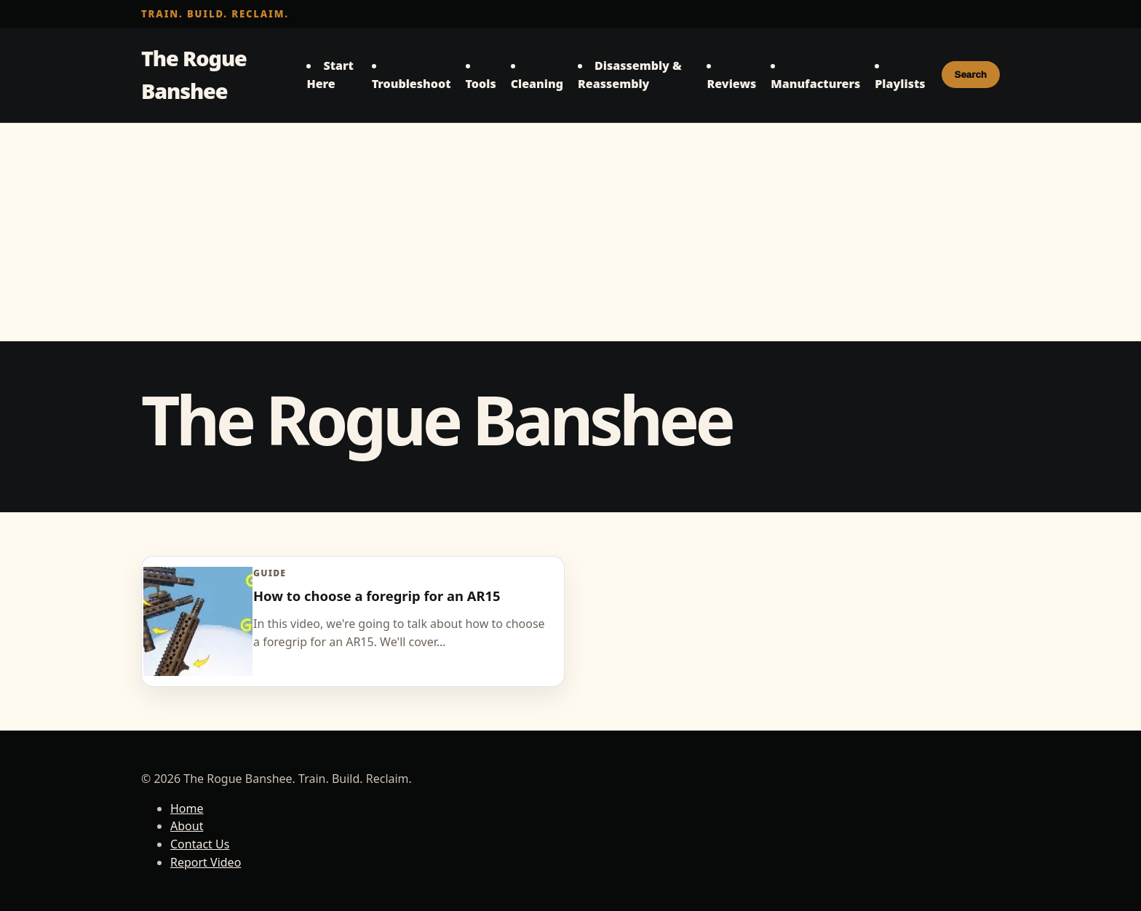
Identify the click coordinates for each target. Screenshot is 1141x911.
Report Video (205, 862)
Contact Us (199, 844)
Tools (481, 84)
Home (187, 808)
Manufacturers (815, 84)
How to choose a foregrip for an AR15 (377, 595)
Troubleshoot (411, 84)
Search (971, 74)
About (186, 826)
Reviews (731, 84)
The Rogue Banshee (194, 74)
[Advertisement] (570, 232)
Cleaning (537, 84)
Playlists (900, 84)
